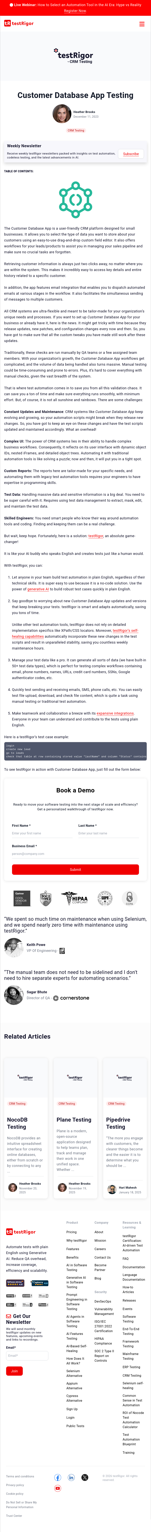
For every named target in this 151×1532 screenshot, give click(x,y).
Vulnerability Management (104, 1311)
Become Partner (101, 1267)
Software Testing (129, 1319)
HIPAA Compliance (103, 1341)
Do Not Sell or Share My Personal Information (21, 1505)
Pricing (71, 1232)
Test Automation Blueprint (131, 1439)
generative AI (38, 589)
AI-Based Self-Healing (76, 1348)
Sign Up (72, 1409)
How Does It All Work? (75, 1361)
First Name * (21, 826)
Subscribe (131, 154)
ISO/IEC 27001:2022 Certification (104, 1326)
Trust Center (14, 1515)
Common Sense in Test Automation (132, 1400)
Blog (98, 1278)
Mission (100, 1240)
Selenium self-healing (133, 1385)
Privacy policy (15, 1485)
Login (70, 1417)
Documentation (134, 1267)
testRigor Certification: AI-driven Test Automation (133, 1243)
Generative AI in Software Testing (76, 1282)
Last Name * (87, 826)
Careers (100, 1249)
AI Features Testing (74, 1336)
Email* (11, 1347)
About (99, 1232)
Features (72, 1249)
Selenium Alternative (74, 1373)
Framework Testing (131, 1344)
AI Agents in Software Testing (75, 1321)
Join (14, 1371)
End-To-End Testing (131, 1331)
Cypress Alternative (74, 1398)
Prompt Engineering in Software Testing (76, 1302)
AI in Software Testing (76, 1267)
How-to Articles (128, 1289)
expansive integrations (115, 713)
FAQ (126, 1259)
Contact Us (103, 1257)
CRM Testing (76, 130)
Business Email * (24, 846)
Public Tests (75, 1426)
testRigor (95, 536)
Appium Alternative (74, 1386)
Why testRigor (76, 1240)
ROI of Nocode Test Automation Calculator (133, 1420)
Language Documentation (134, 1277)
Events (128, 1309)
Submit (75, 870)
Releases (129, 1300)
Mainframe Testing (131, 1356)
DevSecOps (103, 1301)
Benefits (72, 1257)
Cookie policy (14, 1493)
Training (128, 1453)
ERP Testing (131, 1367)
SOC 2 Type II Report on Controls (104, 1355)
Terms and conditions (20, 1476)
